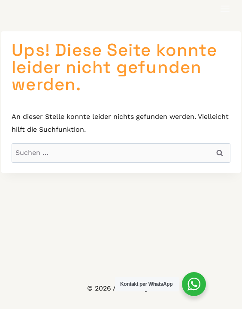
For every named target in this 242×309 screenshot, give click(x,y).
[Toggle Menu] (225, 9)
